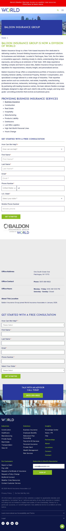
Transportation (7, 445)
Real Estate (5, 442)
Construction (6, 430)
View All (4, 448)
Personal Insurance (30, 444)
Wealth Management (30, 450)
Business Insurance (12, 102)
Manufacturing (7, 436)
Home (4, 38)
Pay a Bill (5, 468)
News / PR (49, 433)
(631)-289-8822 (33, 395)
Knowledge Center (51, 430)
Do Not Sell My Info (22, 493)
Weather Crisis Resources (11, 480)
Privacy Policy (7, 493)
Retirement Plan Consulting (29, 437)
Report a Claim (7, 465)
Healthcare (5, 433)
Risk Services (28, 453)
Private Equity (6, 439)
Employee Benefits (30, 433)
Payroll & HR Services (31, 441)
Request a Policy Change (10, 474)
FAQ (46, 436)
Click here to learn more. (33, 4)
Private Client (28, 447)
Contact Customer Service (11, 483)
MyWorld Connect (8, 477)
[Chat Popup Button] (62, 526)
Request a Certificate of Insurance (14, 471)
